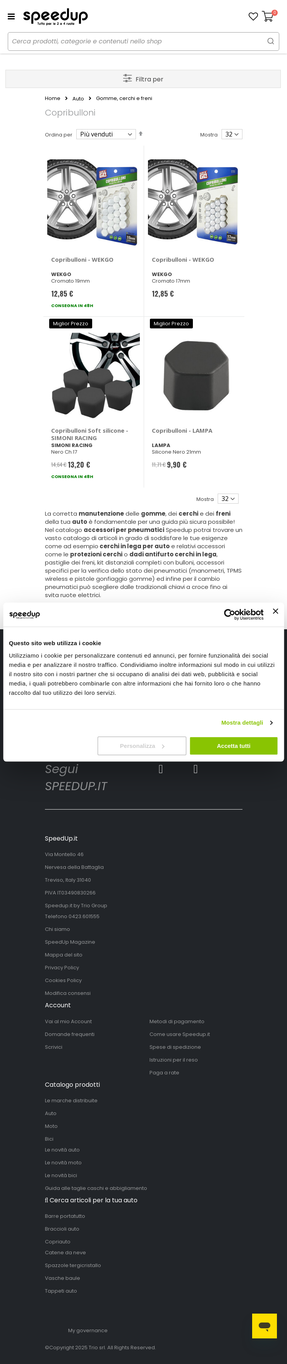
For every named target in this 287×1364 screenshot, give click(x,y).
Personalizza (142, 745)
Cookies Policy (63, 980)
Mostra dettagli (242, 722)
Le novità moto (63, 1162)
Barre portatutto (65, 1216)
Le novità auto (62, 1149)
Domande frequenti (70, 1034)
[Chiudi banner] (275, 614)
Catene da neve (65, 1252)
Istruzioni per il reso (174, 1060)
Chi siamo (57, 929)
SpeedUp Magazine (70, 942)
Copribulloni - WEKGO (82, 259)
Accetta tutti (234, 745)
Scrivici (53, 1047)
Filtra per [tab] (149, 79)
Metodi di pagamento (177, 1021)
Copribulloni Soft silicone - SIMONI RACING (89, 434)
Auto (78, 98)
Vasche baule (62, 1278)
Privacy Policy (62, 967)
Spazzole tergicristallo (73, 1265)
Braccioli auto (62, 1229)
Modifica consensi (68, 993)
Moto (51, 1126)
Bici (49, 1139)
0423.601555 (84, 916)
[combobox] (143, 41)
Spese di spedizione (175, 1047)
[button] (253, 16)
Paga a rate (164, 1072)
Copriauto (57, 1241)
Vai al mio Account (68, 1021)
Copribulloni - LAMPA (182, 430)
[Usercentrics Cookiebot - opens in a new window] (230, 614)
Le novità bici (61, 1175)
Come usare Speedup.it (180, 1034)
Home (52, 98)
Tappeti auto (61, 1291)
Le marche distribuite (71, 1100)
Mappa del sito (63, 954)
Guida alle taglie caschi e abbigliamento (96, 1188)
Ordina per (58, 134)
